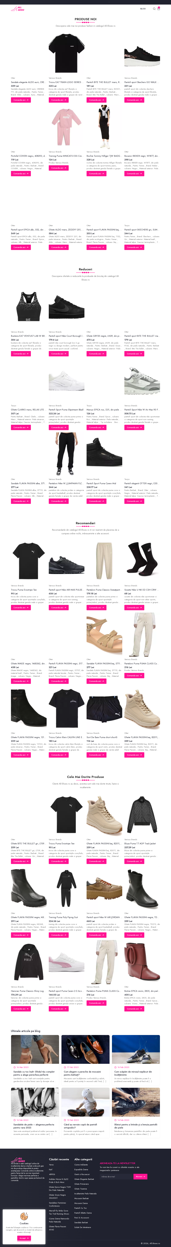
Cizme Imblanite (81, 1164)
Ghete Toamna (80, 1188)
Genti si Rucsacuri (82, 1174)
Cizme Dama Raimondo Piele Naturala (59, 1220)
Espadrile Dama (81, 1169)
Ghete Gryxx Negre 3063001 (57, 1196)
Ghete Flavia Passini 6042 (57, 1228)
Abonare (140, 1176)
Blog (143, 8)
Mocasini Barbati (81, 1198)
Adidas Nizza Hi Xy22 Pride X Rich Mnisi (58, 1181)
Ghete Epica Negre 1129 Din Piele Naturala (60, 1189)
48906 (52, 1174)
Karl (50, 1169)
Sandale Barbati (81, 1222)
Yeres (51, 1164)
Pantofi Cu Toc (80, 1208)
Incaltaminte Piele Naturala (85, 1193)
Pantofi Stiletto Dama (83, 1212)
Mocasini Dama (81, 1203)
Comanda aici (20, 100)
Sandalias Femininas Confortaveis (57, 1204)
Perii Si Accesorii (81, 1217)
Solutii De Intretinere (82, 1227)
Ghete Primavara (81, 1183)
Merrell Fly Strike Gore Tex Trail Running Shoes (59, 1212)
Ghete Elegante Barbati (84, 1179)
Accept (24, 1238)
